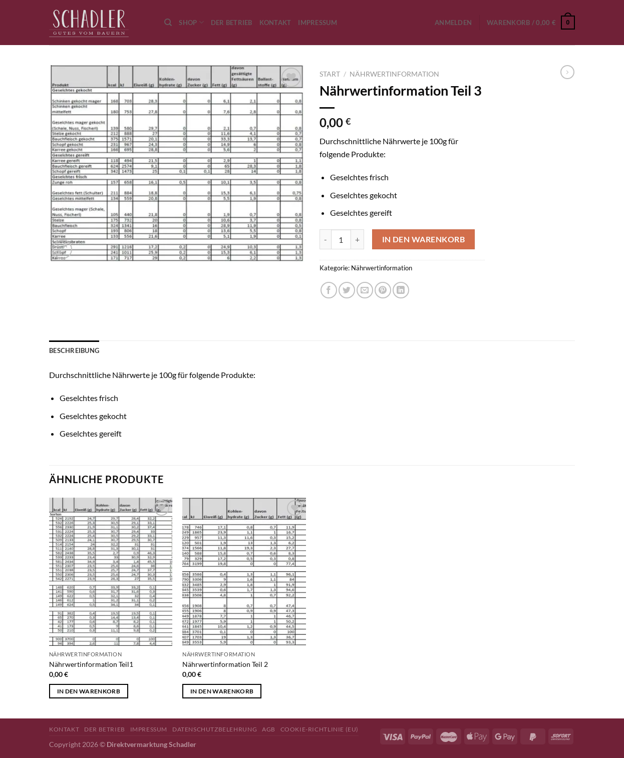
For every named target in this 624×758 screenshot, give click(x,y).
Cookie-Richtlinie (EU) (319, 729)
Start (330, 74)
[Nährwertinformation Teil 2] (244, 572)
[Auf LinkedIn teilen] (401, 290)
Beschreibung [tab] (74, 350)
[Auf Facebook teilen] (329, 290)
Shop (191, 22)
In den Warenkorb (423, 239)
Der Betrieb (231, 23)
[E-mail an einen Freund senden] (365, 290)
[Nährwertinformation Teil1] (111, 572)
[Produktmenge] (341, 239)
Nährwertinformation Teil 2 (225, 664)
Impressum (317, 23)
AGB (268, 729)
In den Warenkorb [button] (89, 691)
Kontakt (275, 23)
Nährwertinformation (394, 74)
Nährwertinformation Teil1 (91, 664)
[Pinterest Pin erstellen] (383, 290)
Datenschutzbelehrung (214, 729)
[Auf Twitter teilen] (347, 290)
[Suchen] (168, 22)
